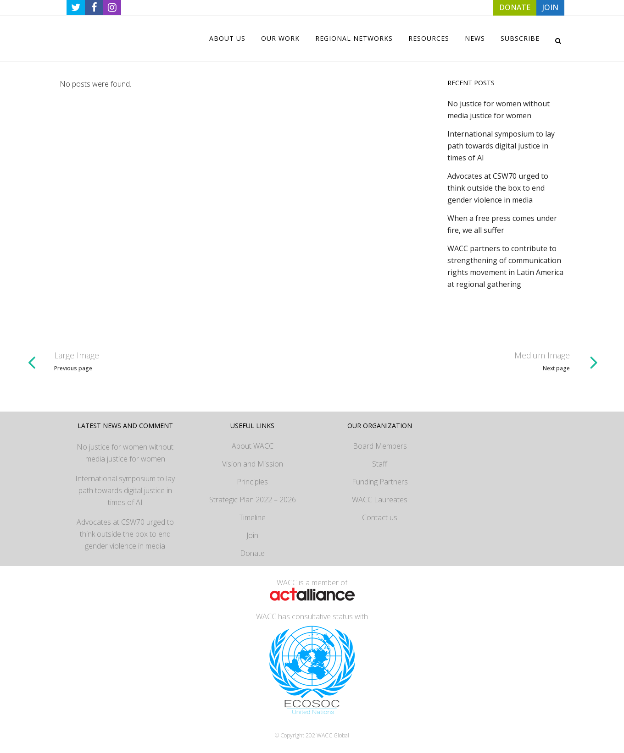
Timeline (252, 517)
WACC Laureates (379, 500)
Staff (379, 464)
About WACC (252, 446)
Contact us (379, 517)
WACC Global (333, 735)
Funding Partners (380, 482)
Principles (252, 482)
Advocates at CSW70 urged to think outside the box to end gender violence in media (497, 188)
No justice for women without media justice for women (125, 453)
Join (252, 535)
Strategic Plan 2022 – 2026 (252, 500)
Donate (252, 553)
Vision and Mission (252, 464)
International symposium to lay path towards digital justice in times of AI (501, 146)
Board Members (380, 446)
